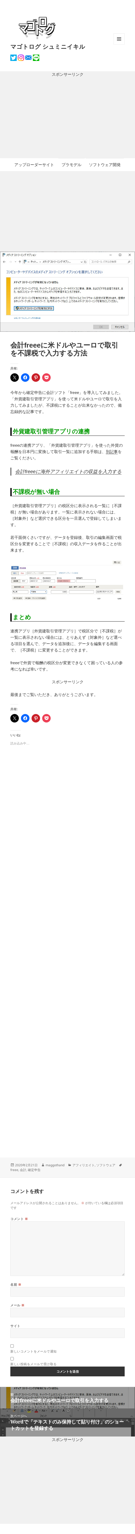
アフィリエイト (83, 1165)
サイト (15, 1326)
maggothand (55, 1165)
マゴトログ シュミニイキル (47, 46)
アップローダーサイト (34, 164)
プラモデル (71, 164)
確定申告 (34, 1170)
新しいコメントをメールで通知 (33, 1351)
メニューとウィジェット (119, 44)
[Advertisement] (67, 118)
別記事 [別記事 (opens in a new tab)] (112, 451)
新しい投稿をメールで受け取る (33, 1364)
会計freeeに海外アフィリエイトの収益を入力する (68, 471)
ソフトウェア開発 (105, 164)
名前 (15, 1284)
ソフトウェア (105, 1165)
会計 (23, 1170)
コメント (19, 1219)
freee (14, 1170)
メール (17, 1305)
